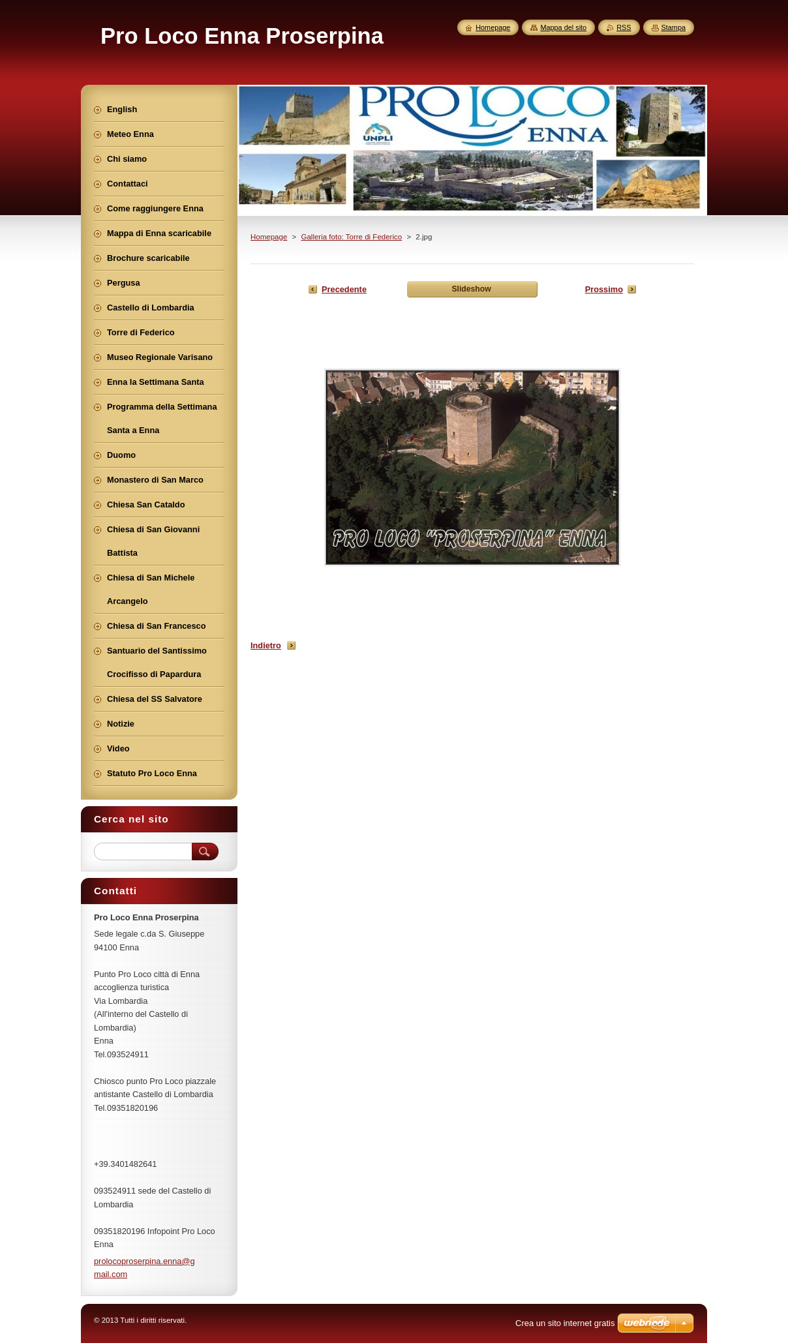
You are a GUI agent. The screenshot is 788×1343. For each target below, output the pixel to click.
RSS (623, 27)
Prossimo (604, 289)
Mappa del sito (563, 27)
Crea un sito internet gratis (564, 1323)
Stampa (673, 27)
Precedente (344, 289)
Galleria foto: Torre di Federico (351, 237)
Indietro (265, 645)
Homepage (268, 237)
